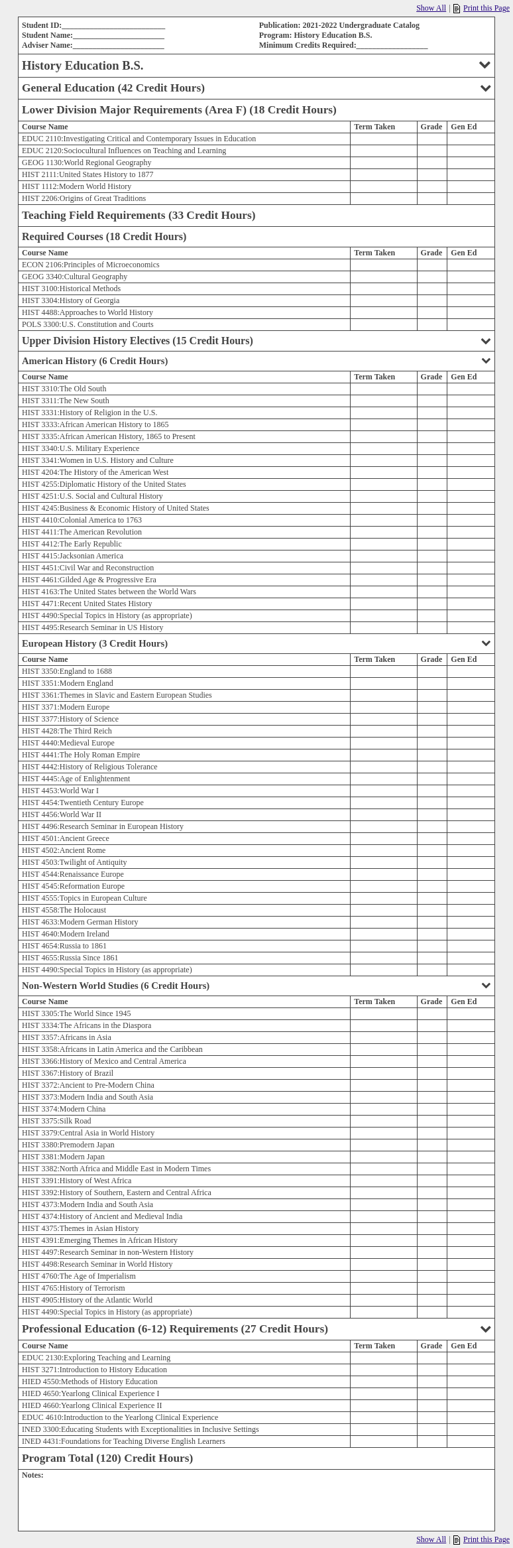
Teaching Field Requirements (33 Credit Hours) (139, 215)
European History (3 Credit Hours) (256, 643)
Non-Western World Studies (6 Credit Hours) (256, 985)
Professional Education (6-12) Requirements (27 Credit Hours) (256, 1328)
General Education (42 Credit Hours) (256, 88)
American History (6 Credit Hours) (256, 360)
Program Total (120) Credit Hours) (107, 1458)
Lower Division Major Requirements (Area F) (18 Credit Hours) (179, 109)
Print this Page (481, 8)
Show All (431, 8)
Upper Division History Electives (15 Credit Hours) (256, 340)
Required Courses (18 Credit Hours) (104, 236)
